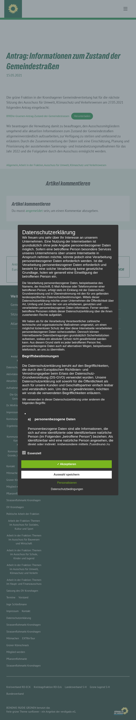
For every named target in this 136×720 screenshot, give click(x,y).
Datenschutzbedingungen (67, 489)
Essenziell (31, 453)
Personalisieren (67, 482)
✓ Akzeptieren (66, 464)
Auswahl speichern (67, 474)
